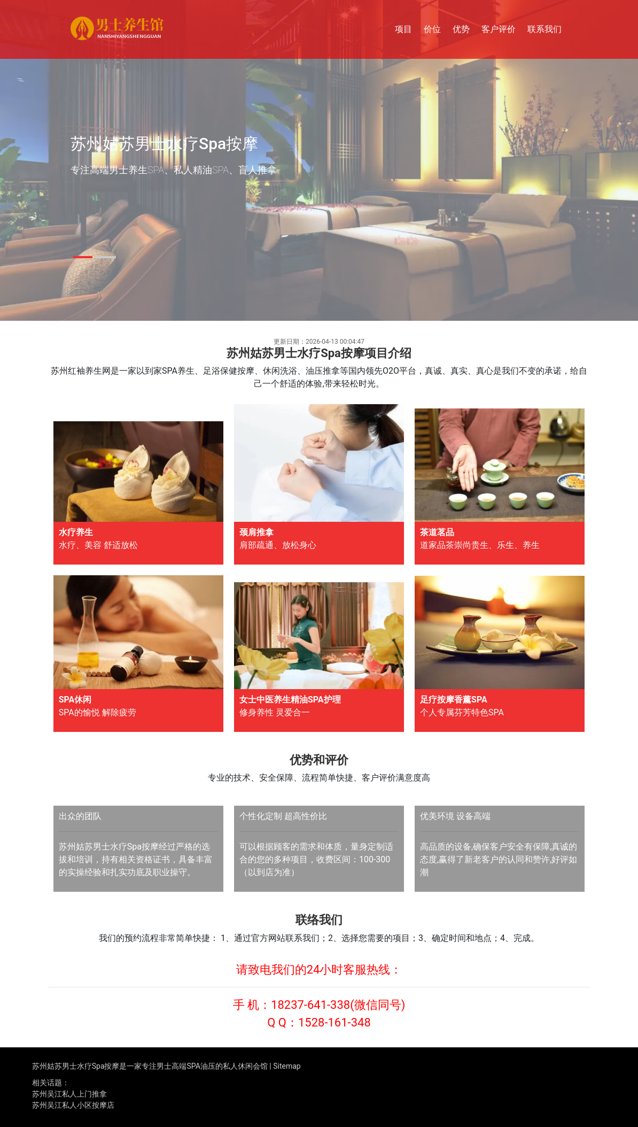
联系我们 (544, 29)
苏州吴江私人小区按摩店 (73, 1105)
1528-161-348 (334, 1022)
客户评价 (498, 29)
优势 (461, 29)
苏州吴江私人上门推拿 (69, 1094)
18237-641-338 (310, 1005)
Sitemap (286, 1066)
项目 (403, 29)
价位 (432, 29)
